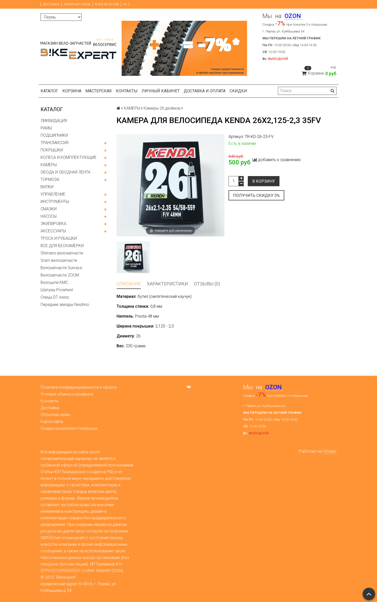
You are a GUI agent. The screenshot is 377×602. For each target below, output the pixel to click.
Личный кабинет (161, 91)
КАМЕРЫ (49, 164)
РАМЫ (46, 128)
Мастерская (98, 91)
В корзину (263, 181)
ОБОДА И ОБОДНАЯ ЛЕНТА (65, 172)
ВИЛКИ (47, 186)
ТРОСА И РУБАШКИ (59, 238)
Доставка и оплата (204, 91)
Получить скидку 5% (256, 195)
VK (125, 4)
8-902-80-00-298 (107, 4)
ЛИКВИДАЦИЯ (54, 120)
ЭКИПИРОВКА (53, 223)
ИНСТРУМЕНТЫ (55, 201)
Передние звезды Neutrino (65, 304)
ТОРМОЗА (50, 179)
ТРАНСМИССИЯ (54, 142)
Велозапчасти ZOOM (60, 275)
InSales (329, 451)
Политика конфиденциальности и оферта (79, 387)
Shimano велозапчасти (62, 253)
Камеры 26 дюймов (162, 108)
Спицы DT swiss (55, 297)
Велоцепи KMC (54, 282)
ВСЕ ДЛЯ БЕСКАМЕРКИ (62, 245)
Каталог (49, 91)
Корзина (71, 91)
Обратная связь (77, 4)
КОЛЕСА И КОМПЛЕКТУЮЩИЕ (69, 157)
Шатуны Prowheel (57, 289)
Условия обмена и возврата (67, 394)
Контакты (127, 91)
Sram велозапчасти (59, 260)
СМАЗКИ (48, 209)
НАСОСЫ (48, 216)
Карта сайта (52, 421)
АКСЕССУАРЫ (53, 231)
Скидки (238, 91)
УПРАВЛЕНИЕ (53, 194)
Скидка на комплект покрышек (69, 428)
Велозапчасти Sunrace (61, 267)
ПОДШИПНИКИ (54, 135)
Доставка (51, 4)
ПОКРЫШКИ (52, 150)
